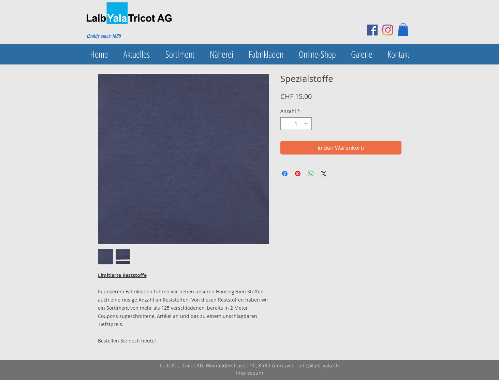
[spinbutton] (296, 124)
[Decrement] (285, 124)
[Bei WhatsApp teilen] (311, 174)
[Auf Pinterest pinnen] (298, 174)
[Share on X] (324, 174)
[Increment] (306, 124)
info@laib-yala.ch (318, 366)
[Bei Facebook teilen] (285, 174)
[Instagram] (387, 30)
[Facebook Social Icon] (372, 30)
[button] (403, 29)
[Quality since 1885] (119, 36)
